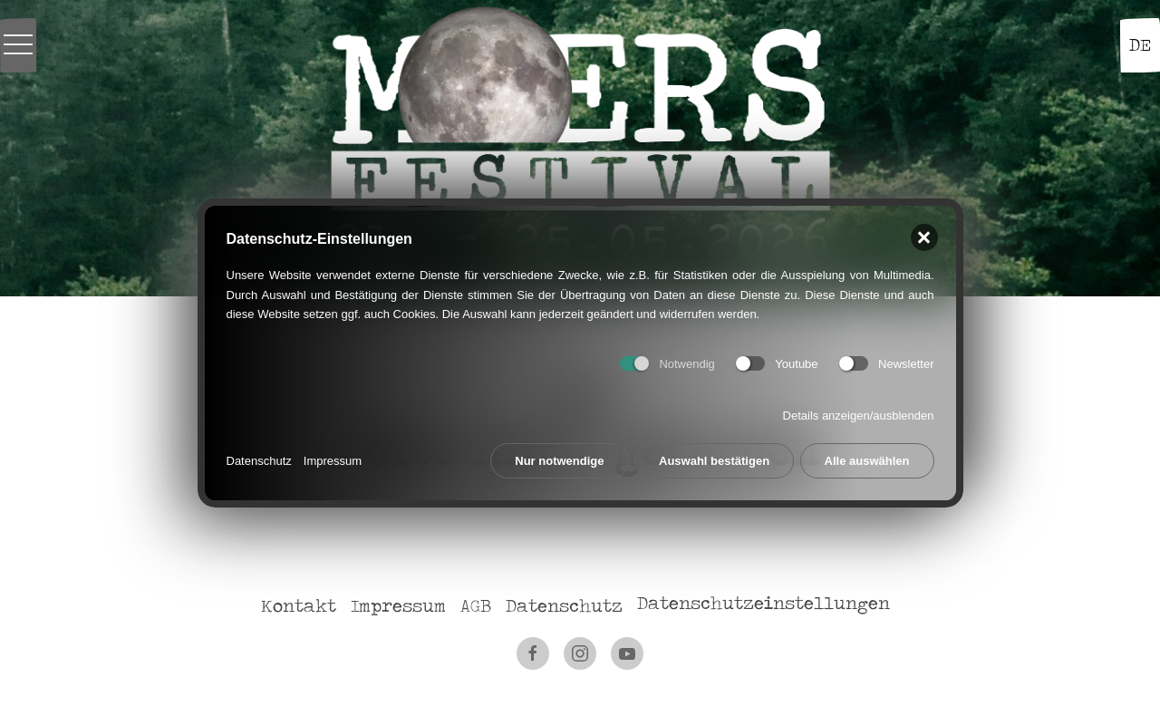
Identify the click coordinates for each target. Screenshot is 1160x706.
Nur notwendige (559, 460)
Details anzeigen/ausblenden (858, 414)
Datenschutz (259, 460)
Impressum (333, 460)
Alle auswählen (867, 460)
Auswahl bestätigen (714, 460)
